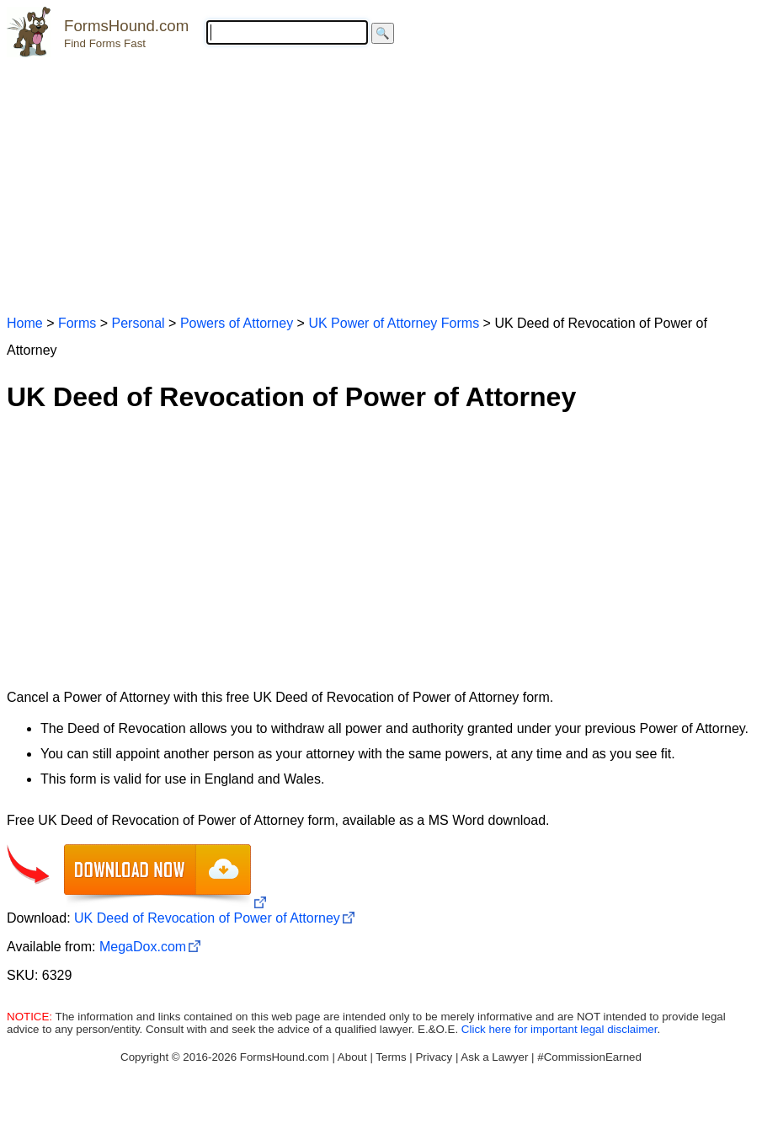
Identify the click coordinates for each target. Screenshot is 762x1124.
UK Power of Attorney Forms (393, 323)
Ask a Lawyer (494, 1057)
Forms (77, 323)
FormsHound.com (126, 26)
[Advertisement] (381, 179)
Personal (137, 323)
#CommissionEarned (589, 1057)
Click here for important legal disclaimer (559, 1029)
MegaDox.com (142, 946)
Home (25, 323)
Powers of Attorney (236, 323)
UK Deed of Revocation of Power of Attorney (207, 918)
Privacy (433, 1057)
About (352, 1057)
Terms (391, 1057)
